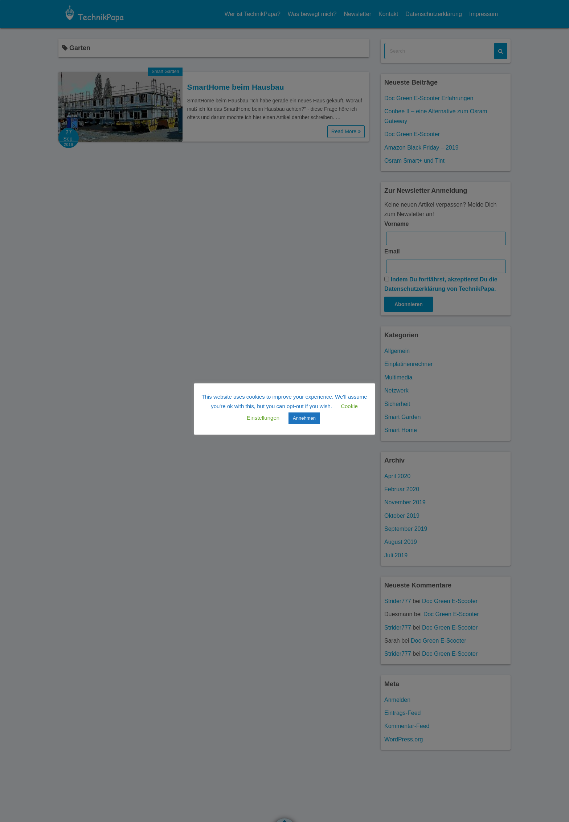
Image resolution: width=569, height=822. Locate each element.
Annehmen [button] (304, 418)
